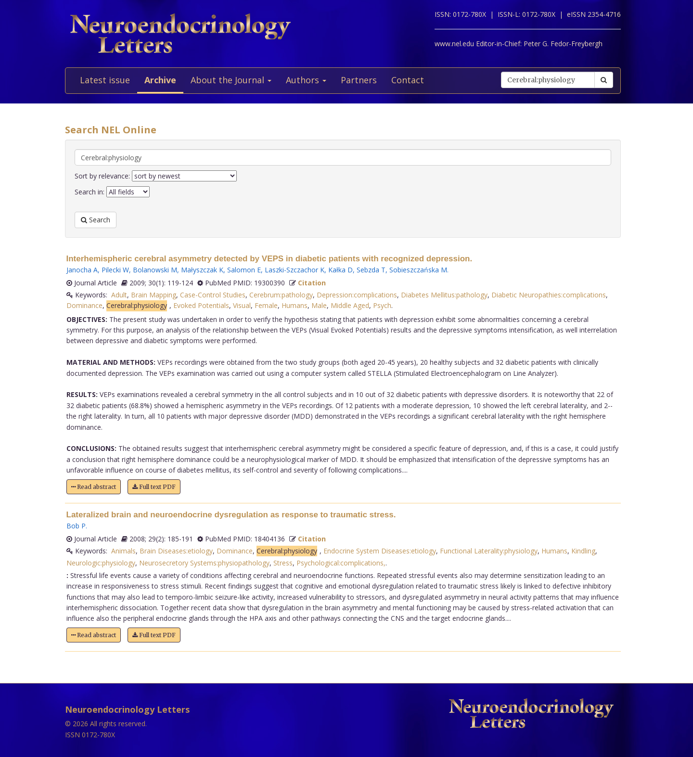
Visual (242, 305)
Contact (407, 80)
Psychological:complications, (340, 562)
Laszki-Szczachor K (294, 269)
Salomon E (244, 269)
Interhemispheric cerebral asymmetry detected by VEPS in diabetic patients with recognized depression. (269, 258)
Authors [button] (306, 80)
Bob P (76, 525)
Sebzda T (371, 269)
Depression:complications (357, 294)
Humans (295, 305)
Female (266, 305)
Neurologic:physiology (100, 562)
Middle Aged (350, 305)
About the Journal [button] (231, 80)
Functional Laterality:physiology (489, 550)
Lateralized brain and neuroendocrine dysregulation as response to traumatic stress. (231, 514)
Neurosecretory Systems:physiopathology (204, 562)
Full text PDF (154, 486)
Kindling (583, 550)
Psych (382, 305)
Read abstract (93, 486)
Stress (283, 562)
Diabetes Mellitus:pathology (444, 294)
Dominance (84, 305)
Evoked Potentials (201, 305)
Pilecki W (115, 269)
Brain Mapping (153, 294)
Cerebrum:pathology (281, 294)
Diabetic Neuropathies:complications (548, 294)
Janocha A (82, 269)
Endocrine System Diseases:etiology (379, 550)
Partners (359, 80)
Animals (123, 550)
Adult (119, 294)
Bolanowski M (155, 269)
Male (319, 305)
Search (95, 219)
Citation (312, 282)
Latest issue (105, 80)
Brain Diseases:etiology (176, 550)
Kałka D (340, 269)
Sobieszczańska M (418, 269)
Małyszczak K (202, 269)
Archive (160, 80)
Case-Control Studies (212, 294)
